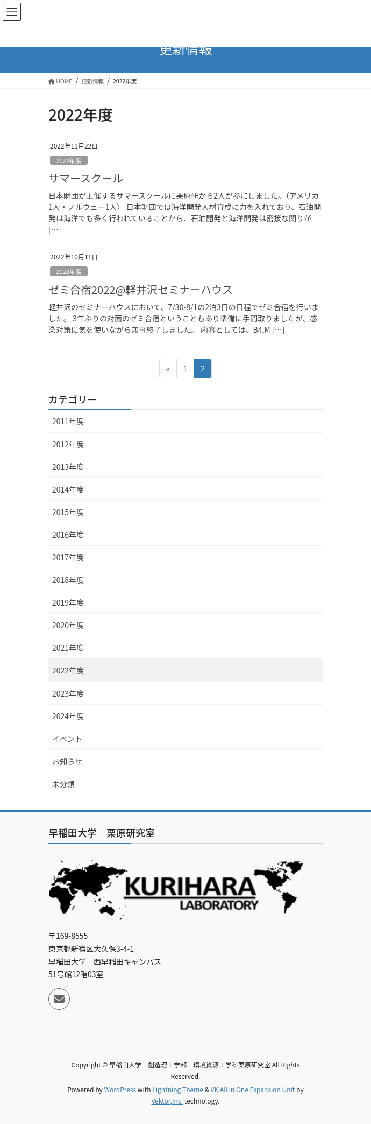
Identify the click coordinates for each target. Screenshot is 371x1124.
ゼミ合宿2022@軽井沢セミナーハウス (140, 289)
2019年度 (68, 602)
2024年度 (68, 716)
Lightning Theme (177, 1089)
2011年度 (68, 421)
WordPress (120, 1089)
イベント (67, 738)
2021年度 (68, 647)
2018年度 (68, 579)
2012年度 (68, 444)
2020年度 (68, 625)
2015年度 (68, 512)
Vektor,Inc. (167, 1100)
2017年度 (68, 557)
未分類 (63, 783)
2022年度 (68, 160)
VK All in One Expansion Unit (253, 1089)
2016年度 (68, 534)
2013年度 (68, 466)
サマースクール (85, 178)
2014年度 (68, 489)
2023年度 (68, 693)
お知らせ (67, 761)
